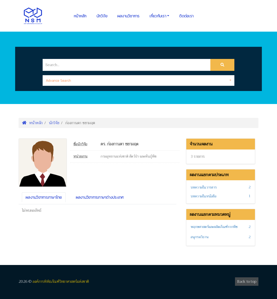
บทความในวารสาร (204, 187)
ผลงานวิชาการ (128, 16)
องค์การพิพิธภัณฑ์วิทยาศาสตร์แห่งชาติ (61, 281)
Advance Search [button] (58, 80)
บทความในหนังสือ (203, 196)
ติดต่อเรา (186, 16)
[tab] (138, 80)
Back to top (246, 281)
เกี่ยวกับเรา (158, 16)
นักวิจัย (102, 16)
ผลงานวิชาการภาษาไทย (44, 197)
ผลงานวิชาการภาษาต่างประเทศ (100, 197)
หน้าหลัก (80, 16)
